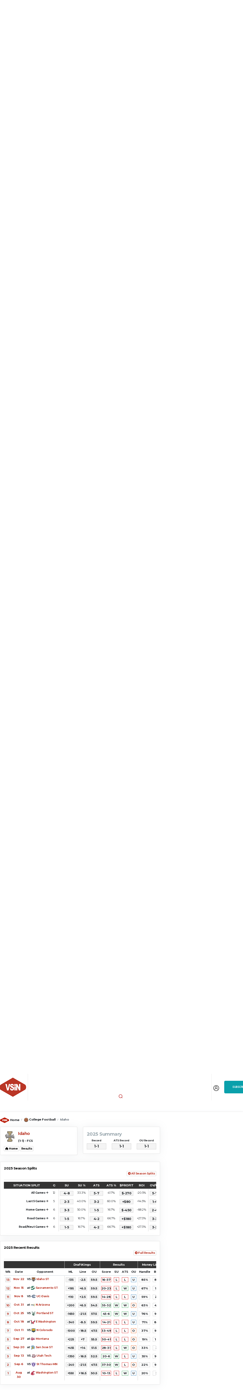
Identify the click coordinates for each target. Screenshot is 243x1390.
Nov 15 (19, 1287)
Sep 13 (19, 1355)
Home (14, 1120)
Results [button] (26, 1148)
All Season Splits (141, 1173)
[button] (120, 1096)
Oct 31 (19, 1304)
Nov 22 (18, 1279)
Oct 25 (19, 1313)
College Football (42, 1119)
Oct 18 (19, 1321)
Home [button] (11, 1148)
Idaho (64, 1119)
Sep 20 (18, 1347)
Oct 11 (18, 1330)
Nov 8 (18, 1296)
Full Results (145, 1252)
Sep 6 (18, 1364)
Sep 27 (18, 1338)
